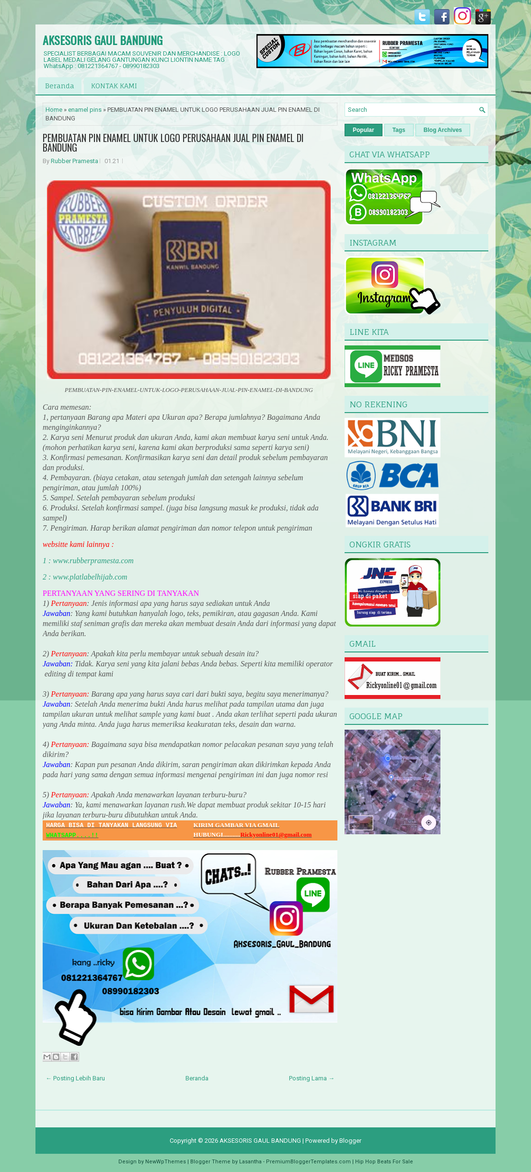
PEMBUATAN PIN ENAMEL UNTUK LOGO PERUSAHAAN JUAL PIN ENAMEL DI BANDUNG (173, 142)
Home (54, 109)
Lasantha (250, 1162)
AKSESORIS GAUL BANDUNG (102, 39)
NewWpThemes (165, 1162)
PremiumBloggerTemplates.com (308, 1162)
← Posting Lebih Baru (75, 1078)
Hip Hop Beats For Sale (384, 1162)
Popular (363, 130)
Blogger (350, 1140)
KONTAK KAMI (114, 86)
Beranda (59, 86)
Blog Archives (443, 130)
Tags (398, 130)
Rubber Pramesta (74, 161)
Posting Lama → (312, 1078)
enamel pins (85, 109)
